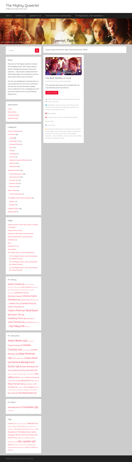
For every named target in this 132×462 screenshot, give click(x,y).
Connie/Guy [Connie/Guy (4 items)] (29, 303)
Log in (10, 109)
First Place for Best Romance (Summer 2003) (60, 129)
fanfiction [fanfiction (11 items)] (32, 423)
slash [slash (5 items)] (10, 445)
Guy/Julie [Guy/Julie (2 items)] (30, 318)
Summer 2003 (14, 183)
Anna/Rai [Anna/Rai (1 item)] (31, 289)
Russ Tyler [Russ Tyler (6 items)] (13, 393)
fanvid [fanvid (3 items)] (21, 426)
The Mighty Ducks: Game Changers (20, 198)
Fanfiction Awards (14, 170)
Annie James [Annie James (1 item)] (30, 341)
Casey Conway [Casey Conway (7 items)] (15, 345)
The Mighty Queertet (22, 5)
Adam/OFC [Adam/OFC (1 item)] (35, 287)
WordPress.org (13, 118)
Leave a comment (53, 101)
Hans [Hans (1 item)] (9, 374)
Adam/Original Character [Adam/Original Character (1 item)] (14, 289)
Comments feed (13, 115)
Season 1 (12, 201)
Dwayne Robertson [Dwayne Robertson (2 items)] (18, 358)
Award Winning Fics (58, 99)
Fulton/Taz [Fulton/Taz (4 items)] (17, 314)
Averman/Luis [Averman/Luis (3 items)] (21, 293)
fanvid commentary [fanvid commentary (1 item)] (29, 426)
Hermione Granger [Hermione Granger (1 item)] (23, 374)
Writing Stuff (12, 212)
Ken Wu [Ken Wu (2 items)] (22, 377)
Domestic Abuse (52, 117)
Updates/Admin (13, 208)
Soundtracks (12, 249)
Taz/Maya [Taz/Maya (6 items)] (16, 326)
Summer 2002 (14, 180)
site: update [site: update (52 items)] (27, 441)
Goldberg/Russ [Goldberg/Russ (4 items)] (17, 318)
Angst (49, 99)
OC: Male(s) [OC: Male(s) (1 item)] (20, 387)
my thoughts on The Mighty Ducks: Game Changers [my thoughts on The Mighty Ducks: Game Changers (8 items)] (23, 432)
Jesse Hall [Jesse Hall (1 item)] (31, 374)
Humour (12, 157)
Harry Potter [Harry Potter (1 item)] (15, 374)
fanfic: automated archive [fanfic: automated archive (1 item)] (21, 423)
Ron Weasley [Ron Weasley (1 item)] (33, 389)
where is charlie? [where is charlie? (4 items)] (31, 447)
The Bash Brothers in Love (58, 78)
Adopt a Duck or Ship (15, 230)
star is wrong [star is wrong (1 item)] (23, 444)
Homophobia (68, 117)
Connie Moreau (70, 105)
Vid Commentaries (15, 194)
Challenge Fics (14, 141)
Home (9, 16)
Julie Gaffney (56, 109)
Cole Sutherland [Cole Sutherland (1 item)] (26, 350)
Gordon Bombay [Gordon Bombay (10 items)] (29, 366)
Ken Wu (62, 109)
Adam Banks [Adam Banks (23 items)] (17, 340)
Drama (11, 147)
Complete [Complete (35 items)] (30, 407)
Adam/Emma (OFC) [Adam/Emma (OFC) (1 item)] (29, 284)
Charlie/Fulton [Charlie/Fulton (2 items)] (26, 300)
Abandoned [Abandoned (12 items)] (15, 407)
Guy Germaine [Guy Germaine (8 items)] (29, 370)
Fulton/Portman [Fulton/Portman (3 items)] (16, 307)
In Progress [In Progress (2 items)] (11, 410)
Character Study (14, 144)
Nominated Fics (69, 99)
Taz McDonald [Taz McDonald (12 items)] (28, 393)
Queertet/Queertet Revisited (19, 160)
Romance (77, 99)
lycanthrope (67, 81)
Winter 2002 (13, 186)
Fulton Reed (55, 107)
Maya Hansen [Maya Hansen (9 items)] (15, 384)
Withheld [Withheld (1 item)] (27, 326)
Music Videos (12, 190)
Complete (51, 121)
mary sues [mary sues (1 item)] (33, 429)
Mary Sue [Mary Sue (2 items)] (35, 380)
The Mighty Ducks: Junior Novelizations (90, 16)
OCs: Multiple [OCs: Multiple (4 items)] (30, 387)
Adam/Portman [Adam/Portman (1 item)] (24, 289)
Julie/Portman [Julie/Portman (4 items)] (16, 322)
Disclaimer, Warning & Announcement (20, 233)
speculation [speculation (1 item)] (17, 444)
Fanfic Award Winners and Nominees (58, 16)
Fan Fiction (11, 134)
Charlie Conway (60, 105)
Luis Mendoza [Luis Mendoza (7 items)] (24, 380)
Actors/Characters (14, 131)
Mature (54, 113)
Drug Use (60, 117)
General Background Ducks (67, 107)
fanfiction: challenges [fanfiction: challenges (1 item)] (13, 426)
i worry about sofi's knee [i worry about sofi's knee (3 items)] (21, 429)
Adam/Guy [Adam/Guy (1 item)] (11, 287)
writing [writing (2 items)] (10, 450)
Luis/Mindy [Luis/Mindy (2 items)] (30, 322)
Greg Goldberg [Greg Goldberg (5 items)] (14, 370)
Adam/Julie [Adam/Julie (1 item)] (17, 287)
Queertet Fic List (35, 16)
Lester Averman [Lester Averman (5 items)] (32, 377)
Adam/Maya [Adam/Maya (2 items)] (26, 287)
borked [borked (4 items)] (11, 423)
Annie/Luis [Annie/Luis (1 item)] (11, 292)
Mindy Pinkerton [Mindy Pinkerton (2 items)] (28, 384)
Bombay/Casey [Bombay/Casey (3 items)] (15, 296)
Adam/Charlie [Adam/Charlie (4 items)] (16, 284)
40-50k (49, 125)
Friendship (12, 154)
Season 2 (12, 205)
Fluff (10, 150)
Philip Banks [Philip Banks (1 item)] (27, 389)
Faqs (9, 243)
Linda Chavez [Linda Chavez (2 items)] (12, 380)
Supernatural (13, 166)
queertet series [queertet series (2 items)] (12, 441)
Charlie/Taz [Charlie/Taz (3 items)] (15, 303)
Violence (75, 117)
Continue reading (52, 92)
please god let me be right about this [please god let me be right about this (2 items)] (24, 437)
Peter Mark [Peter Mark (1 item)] (20, 389)
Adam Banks (51, 105)
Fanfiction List (20, 16)
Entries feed (12, 112)
